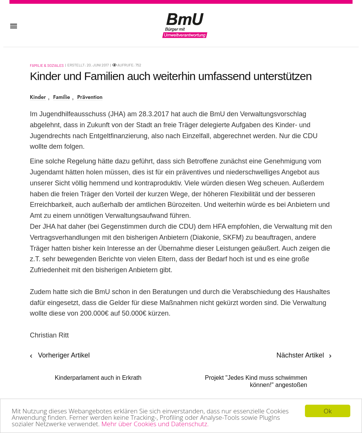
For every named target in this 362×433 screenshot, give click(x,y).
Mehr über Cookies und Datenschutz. (155, 424)
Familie (61, 97)
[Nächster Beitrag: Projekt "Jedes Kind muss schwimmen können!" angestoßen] (259, 369)
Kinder (38, 97)
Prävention (89, 97)
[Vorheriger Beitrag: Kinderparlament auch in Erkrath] (85, 365)
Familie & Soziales (47, 65)
